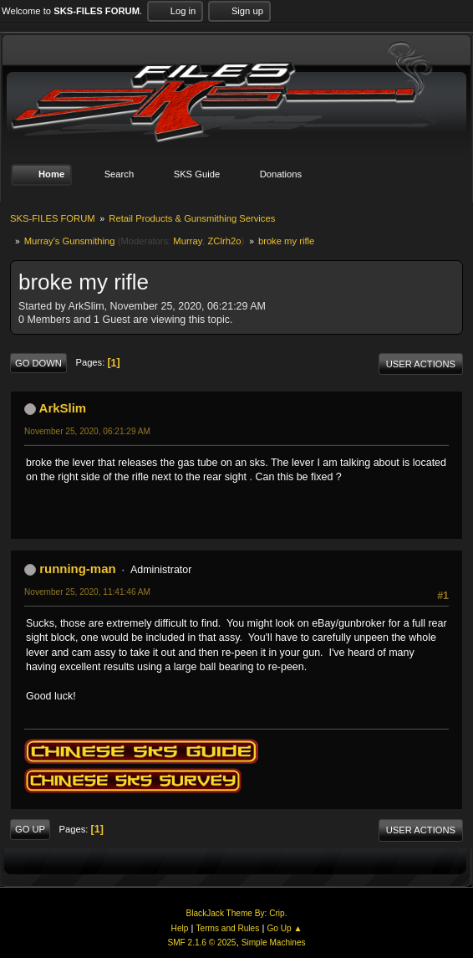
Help (180, 928)
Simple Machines (274, 942)
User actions (420, 364)
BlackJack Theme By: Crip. (236, 913)
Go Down (38, 363)
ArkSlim (63, 408)
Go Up (30, 829)
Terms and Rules (228, 928)
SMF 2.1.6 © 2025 (201, 942)
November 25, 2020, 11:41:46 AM (87, 592)
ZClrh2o (225, 241)
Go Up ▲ (284, 928)
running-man (77, 568)
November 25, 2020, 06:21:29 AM (87, 431)
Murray (187, 241)
